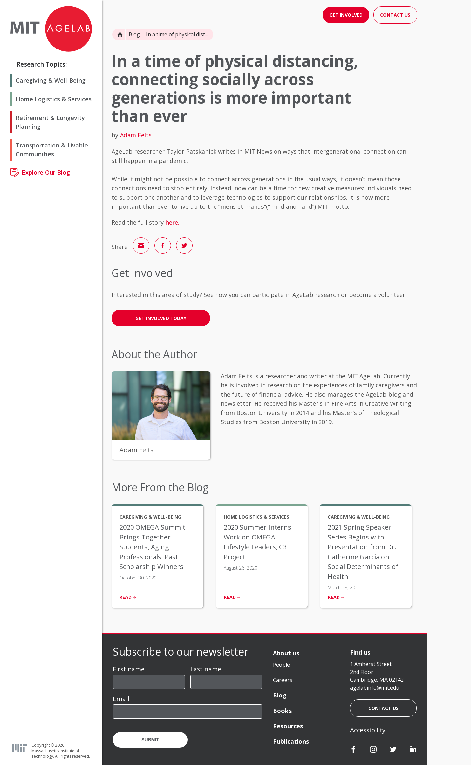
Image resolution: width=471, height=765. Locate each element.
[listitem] (157, 556)
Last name (205, 669)
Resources (288, 726)
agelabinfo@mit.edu (374, 687)
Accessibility (368, 730)
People (281, 664)
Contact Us (395, 15)
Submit (150, 739)
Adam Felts (136, 135)
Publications (291, 741)
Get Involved (346, 15)
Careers (282, 680)
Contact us (383, 708)
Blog (134, 34)
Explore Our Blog (46, 172)
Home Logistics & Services (54, 99)
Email (121, 699)
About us (286, 653)
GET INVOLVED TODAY (160, 318)
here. (172, 222)
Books (282, 711)
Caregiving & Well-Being (51, 80)
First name (129, 669)
